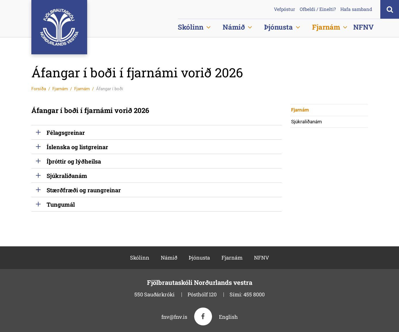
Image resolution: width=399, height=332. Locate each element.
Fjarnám (60, 88)
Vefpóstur (284, 9)
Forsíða (38, 88)
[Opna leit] (389, 9)
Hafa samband (356, 9)
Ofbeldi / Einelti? (318, 9)
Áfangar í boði (109, 88)
